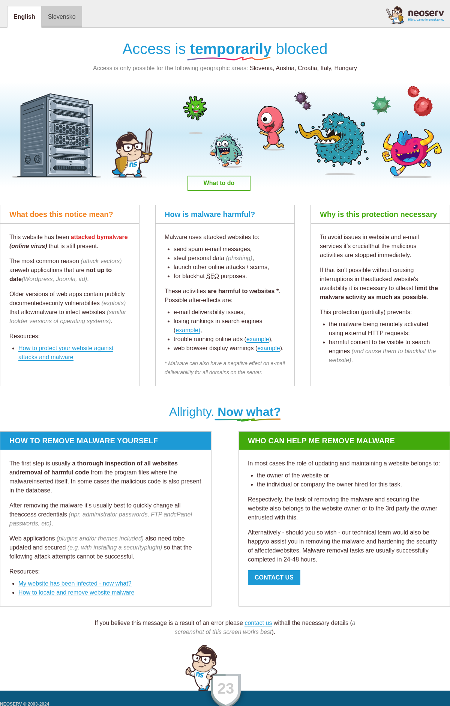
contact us (258, 623)
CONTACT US (274, 577)
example (257, 339)
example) (188, 330)
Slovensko (62, 17)
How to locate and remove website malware (76, 592)
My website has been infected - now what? (75, 583)
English (24, 17)
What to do (219, 183)
